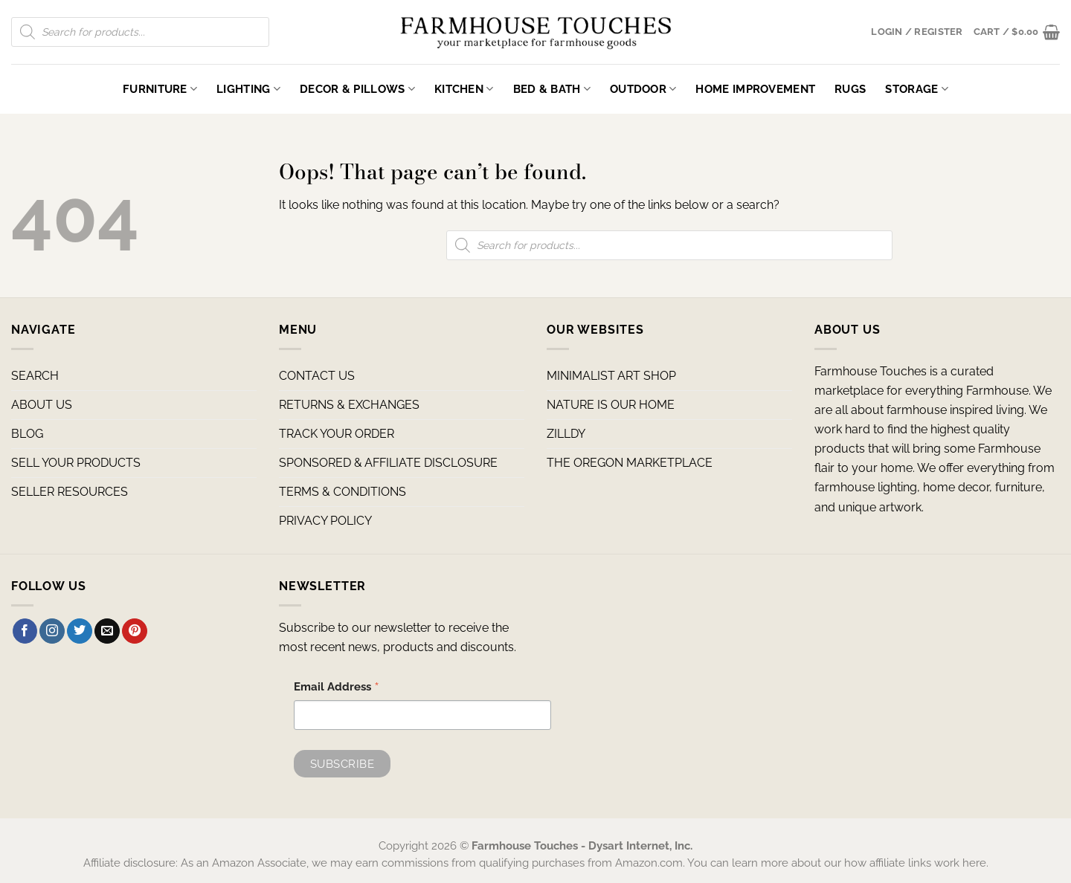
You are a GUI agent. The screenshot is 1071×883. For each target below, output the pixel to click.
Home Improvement (755, 89)
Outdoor (643, 89)
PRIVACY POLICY (325, 521)
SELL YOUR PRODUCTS (76, 463)
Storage (916, 89)
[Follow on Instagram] (52, 631)
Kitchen (464, 89)
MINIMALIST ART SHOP (611, 376)
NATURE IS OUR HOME (611, 405)
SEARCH (35, 376)
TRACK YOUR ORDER (336, 434)
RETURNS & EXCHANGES (349, 405)
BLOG (27, 434)
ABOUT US (41, 405)
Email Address (336, 688)
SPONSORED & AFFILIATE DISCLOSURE (388, 463)
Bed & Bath (552, 89)
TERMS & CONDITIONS (342, 492)
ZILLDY (566, 434)
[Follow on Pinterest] (134, 631)
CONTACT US (317, 376)
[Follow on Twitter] (79, 631)
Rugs (850, 89)
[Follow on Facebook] (25, 631)
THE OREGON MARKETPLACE (630, 463)
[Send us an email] (107, 631)
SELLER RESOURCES (69, 492)
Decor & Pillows (357, 89)
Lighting (248, 89)
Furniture (160, 89)
